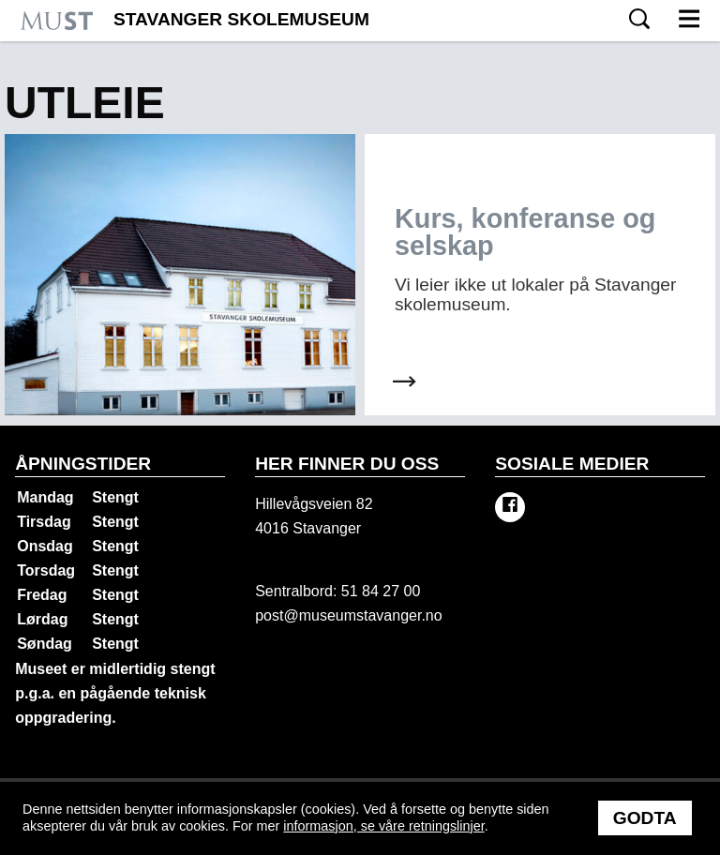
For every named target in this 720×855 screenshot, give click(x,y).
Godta (645, 818)
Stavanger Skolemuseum (241, 19)
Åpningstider (83, 463)
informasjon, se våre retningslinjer (383, 825)
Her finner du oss (347, 463)
